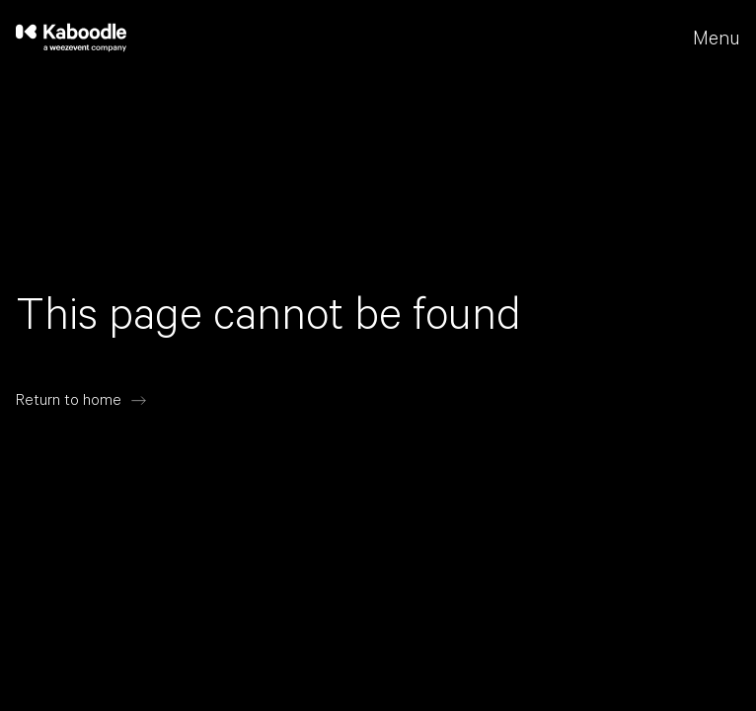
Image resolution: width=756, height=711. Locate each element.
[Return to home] (81, 400)
